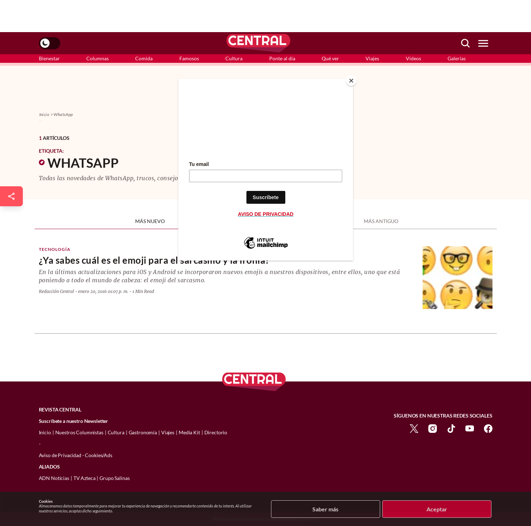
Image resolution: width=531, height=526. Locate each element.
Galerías (457, 58)
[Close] (351, 80)
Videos (413, 58)
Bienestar (49, 58)
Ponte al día (282, 58)
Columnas (97, 58)
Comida (144, 58)
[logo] (258, 43)
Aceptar (437, 509)
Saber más (325, 509)
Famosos (189, 58)
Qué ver (330, 58)
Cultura (233, 58)
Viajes (372, 58)
